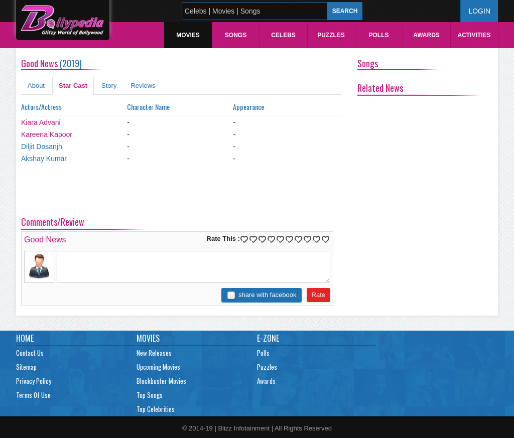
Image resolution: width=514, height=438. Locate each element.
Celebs (283, 35)
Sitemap (26, 367)
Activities (473, 35)
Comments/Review (52, 221)
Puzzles (331, 35)
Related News (380, 87)
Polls (378, 35)
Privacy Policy (33, 381)
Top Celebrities (156, 409)
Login (479, 11)
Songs (235, 35)
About (36, 85)
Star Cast (73, 85)
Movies (188, 35)
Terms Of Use (33, 395)
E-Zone (268, 338)
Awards (426, 35)
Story (108, 85)
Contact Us (30, 353)
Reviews (143, 85)
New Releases (154, 353)
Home (25, 338)
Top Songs (150, 395)
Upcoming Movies (158, 367)
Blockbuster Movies (161, 381)
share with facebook (267, 295)
